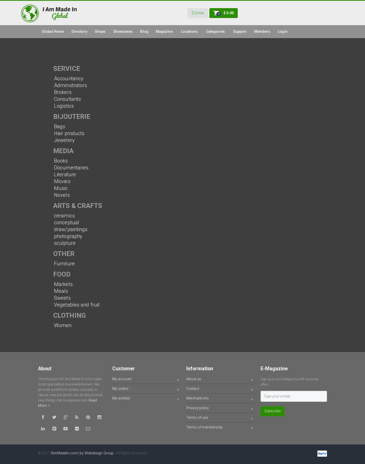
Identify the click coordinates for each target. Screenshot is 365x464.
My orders (145, 389)
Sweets (62, 298)
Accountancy (68, 78)
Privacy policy (219, 409)
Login (282, 31)
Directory (79, 31)
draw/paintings (70, 229)
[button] (198, 13)
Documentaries (71, 168)
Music (61, 188)
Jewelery (64, 140)
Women (63, 325)
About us (219, 380)
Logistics (64, 106)
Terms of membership (219, 428)
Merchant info (219, 399)
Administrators (70, 85)
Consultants (67, 99)
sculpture (65, 243)
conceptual (66, 222)
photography (68, 236)
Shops (100, 31)
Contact (219, 389)
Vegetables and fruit (77, 305)
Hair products (69, 133)
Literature (65, 174)
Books (61, 161)
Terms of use (219, 418)
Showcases (123, 31)
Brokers (62, 92)
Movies (62, 181)
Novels (62, 195)
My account (145, 380)
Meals (61, 291)
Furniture (64, 264)
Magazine (164, 31)
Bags (59, 126)
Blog (144, 31)
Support (240, 31)
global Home (53, 31)
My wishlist (145, 399)
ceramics (64, 216)
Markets (63, 284)
